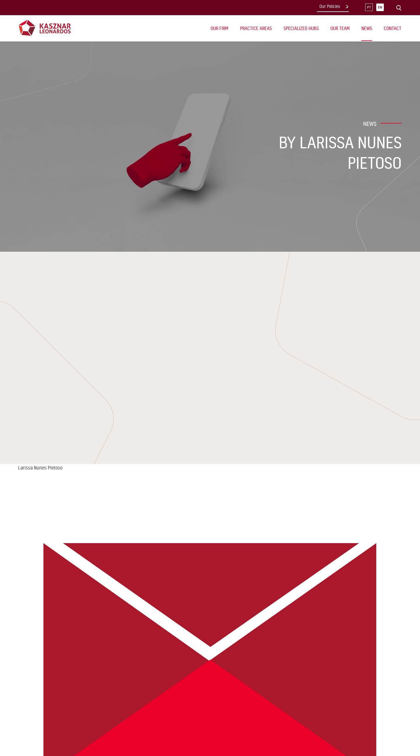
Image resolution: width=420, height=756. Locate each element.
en (380, 7)
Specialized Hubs (301, 28)
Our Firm (219, 28)
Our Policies (329, 6)
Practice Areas (256, 28)
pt (369, 7)
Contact (392, 28)
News (366, 28)
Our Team (340, 28)
